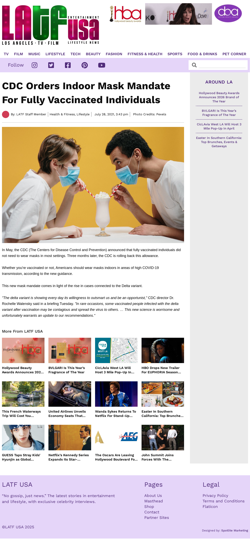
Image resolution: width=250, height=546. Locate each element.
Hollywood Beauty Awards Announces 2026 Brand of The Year (22, 370)
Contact (151, 512)
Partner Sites (156, 517)
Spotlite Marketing (234, 530)
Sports (175, 54)
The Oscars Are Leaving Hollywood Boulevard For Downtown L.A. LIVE (115, 457)
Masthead (153, 501)
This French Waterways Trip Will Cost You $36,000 (21, 413)
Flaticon (210, 506)
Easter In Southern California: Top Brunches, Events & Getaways (162, 413)
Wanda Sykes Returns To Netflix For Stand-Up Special (115, 413)
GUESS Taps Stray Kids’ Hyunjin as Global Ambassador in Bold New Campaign (22, 457)
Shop (149, 506)
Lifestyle (55, 54)
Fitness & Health (145, 54)
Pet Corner (234, 54)
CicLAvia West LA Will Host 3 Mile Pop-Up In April (113, 370)
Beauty (93, 54)
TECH (75, 54)
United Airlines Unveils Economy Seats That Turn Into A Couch (67, 413)
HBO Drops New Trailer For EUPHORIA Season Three (161, 370)
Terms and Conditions (224, 501)
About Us (153, 495)
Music (34, 54)
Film (18, 54)
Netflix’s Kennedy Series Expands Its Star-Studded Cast (68, 457)
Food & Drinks (202, 54)
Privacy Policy (215, 495)
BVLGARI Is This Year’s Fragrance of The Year (66, 370)
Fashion (114, 54)
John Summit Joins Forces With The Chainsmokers (158, 457)
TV (6, 54)
